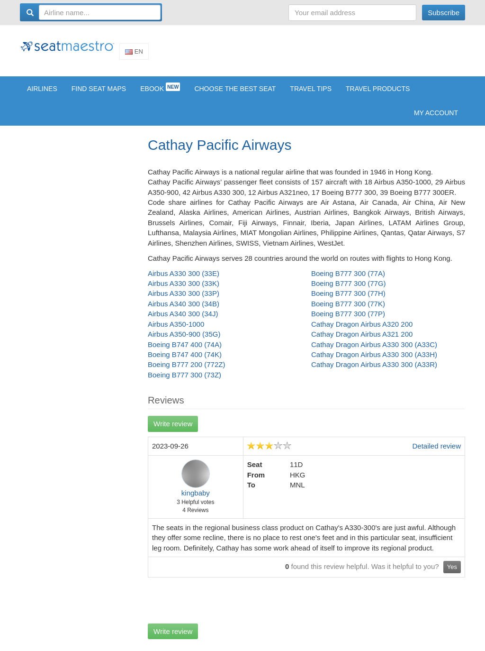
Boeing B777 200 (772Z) (186, 371)
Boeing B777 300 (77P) (348, 320)
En (134, 54)
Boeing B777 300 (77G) (348, 290)
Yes (452, 573)
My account (436, 119)
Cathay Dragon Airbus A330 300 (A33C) (374, 351)
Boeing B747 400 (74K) (185, 361)
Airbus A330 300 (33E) (183, 280)
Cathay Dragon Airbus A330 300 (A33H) (374, 361)
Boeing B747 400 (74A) (185, 351)
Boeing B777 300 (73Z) (184, 381)
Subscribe (443, 13)
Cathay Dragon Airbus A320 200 (362, 331)
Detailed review (436, 453)
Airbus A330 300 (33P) (183, 300)
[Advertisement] (292, 53)
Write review (172, 430)
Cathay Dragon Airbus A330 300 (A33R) (374, 371)
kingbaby (195, 499)
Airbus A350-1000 (176, 331)
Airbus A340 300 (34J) (183, 320)
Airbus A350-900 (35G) (184, 341)
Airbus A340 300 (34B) (183, 310)
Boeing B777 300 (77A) (348, 280)
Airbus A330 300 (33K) (183, 290)
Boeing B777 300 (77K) (348, 310)
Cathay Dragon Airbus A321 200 (362, 341)
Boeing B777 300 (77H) (348, 300)
